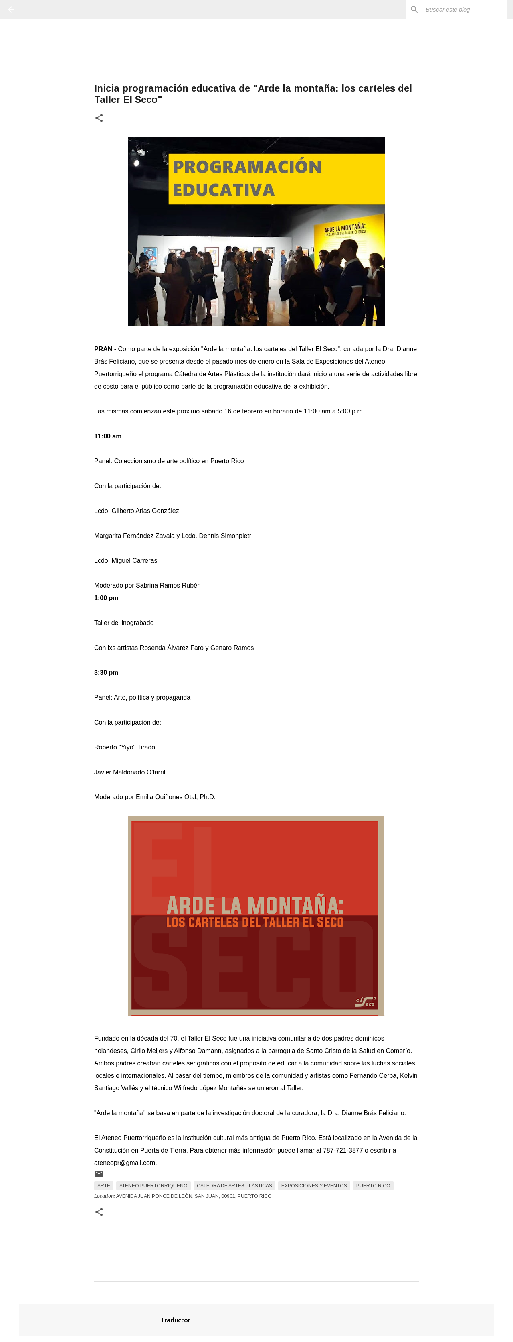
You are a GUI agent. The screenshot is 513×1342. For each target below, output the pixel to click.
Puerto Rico (373, 1186)
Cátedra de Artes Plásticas (234, 1186)
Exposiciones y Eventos (314, 1186)
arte (103, 1186)
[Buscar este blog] (464, 9)
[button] (99, 118)
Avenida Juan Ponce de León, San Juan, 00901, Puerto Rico (194, 1196)
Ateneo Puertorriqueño (153, 1186)
